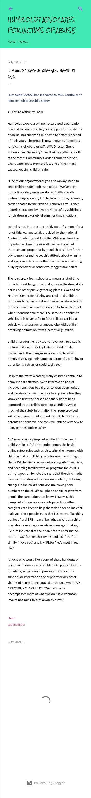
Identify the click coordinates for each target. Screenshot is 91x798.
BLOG (21, 624)
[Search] (80, 7)
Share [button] (11, 618)
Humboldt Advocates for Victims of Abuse (42, 24)
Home (11, 41)
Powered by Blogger (45, 783)
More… (23, 41)
